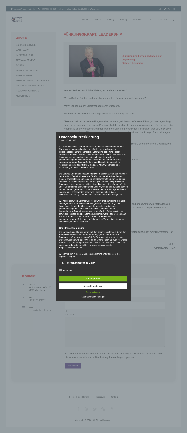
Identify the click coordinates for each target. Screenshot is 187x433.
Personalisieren (93, 292)
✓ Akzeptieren (93, 278)
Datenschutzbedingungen (93, 297)
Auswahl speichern (93, 286)
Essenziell (66, 270)
